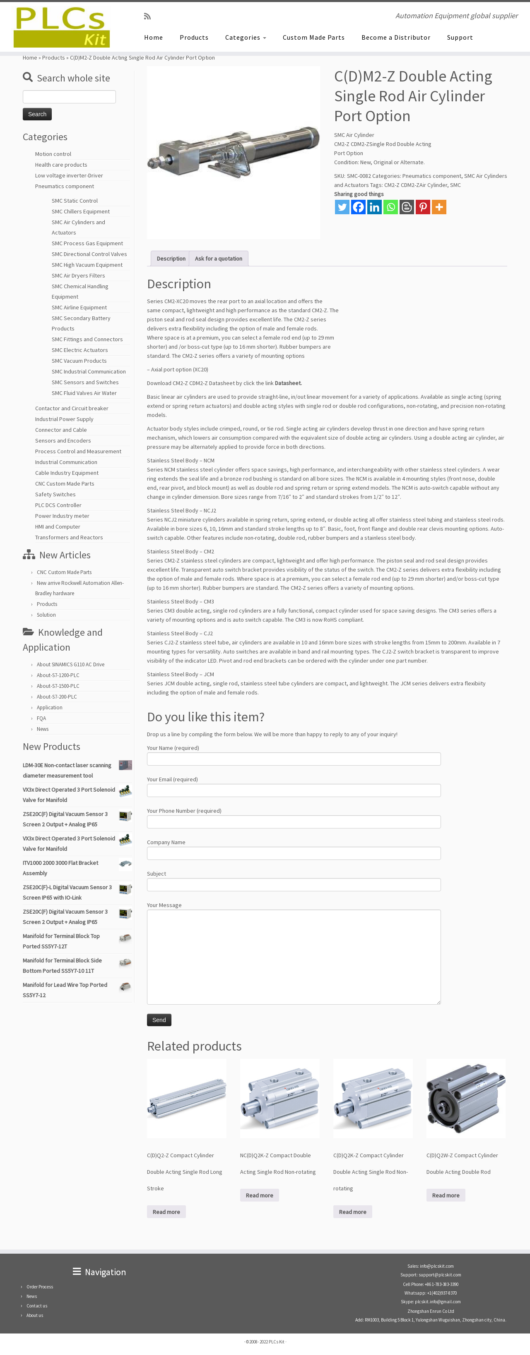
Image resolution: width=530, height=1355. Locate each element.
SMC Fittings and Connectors (87, 339)
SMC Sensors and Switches (85, 382)
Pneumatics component (64, 186)
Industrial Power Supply (64, 419)
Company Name (294, 848)
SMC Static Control (75, 200)
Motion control (53, 154)
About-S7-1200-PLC (58, 675)
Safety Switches (55, 494)
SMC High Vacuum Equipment (87, 264)
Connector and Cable (61, 429)
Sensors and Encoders (63, 440)
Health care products (61, 164)
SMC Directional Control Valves (89, 254)
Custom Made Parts (314, 37)
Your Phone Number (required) (294, 817)
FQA (41, 718)
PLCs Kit (276, 1342)
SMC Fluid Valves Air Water (84, 393)
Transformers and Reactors (69, 537)
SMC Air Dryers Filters (78, 275)
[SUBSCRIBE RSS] (150, 16)
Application (50, 707)
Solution (46, 614)
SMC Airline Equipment (79, 307)
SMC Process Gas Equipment (87, 243)
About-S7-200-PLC (57, 696)
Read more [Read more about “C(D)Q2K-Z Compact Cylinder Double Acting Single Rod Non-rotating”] (352, 1212)
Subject (294, 880)
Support (460, 37)
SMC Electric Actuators (80, 350)
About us (34, 1315)
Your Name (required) (294, 754)
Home (153, 37)
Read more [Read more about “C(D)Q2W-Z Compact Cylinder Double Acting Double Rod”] (446, 1195)
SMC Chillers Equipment (81, 211)
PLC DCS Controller (58, 505)
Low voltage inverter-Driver (69, 175)
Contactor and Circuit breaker (71, 408)
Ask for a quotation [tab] (218, 258)
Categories (245, 37)
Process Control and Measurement (78, 451)
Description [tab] (171, 258)
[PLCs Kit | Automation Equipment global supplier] (61, 27)
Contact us (36, 1306)
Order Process (39, 1287)
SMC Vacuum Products (79, 360)
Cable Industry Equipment (67, 472)
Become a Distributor (396, 37)
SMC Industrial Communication (89, 371)
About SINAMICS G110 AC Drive (70, 664)
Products (194, 37)
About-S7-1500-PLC (58, 685)
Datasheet (288, 383)
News (42, 729)
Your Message (294, 931)
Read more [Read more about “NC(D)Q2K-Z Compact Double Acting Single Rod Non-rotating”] (259, 1195)
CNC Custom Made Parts (64, 483)
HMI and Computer (57, 526)
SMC (455, 185)
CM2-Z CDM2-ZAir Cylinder (415, 185)
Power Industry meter (62, 515)
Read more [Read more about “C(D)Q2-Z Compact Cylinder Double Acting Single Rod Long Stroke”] (166, 1212)
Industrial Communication (66, 462)
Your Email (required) (294, 786)
